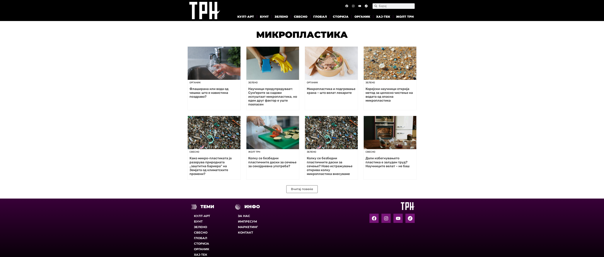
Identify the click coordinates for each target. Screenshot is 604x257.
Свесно (300, 16)
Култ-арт (245, 16)
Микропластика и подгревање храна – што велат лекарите (331, 91)
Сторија (341, 16)
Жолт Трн (405, 16)
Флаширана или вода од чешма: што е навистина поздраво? (209, 92)
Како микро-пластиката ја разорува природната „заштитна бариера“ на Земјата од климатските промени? (211, 166)
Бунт (264, 16)
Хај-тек (383, 16)
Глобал (320, 16)
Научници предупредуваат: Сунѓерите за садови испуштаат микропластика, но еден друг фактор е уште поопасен (272, 96)
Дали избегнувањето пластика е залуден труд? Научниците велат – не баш (388, 162)
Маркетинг (248, 227)
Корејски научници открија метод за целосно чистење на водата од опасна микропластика (389, 94)
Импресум (247, 221)
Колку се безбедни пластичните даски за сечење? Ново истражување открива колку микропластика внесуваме (329, 166)
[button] (302, 189)
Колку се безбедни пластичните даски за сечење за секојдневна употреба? (272, 162)
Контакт (245, 232)
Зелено (281, 16)
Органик (362, 16)
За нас (244, 216)
